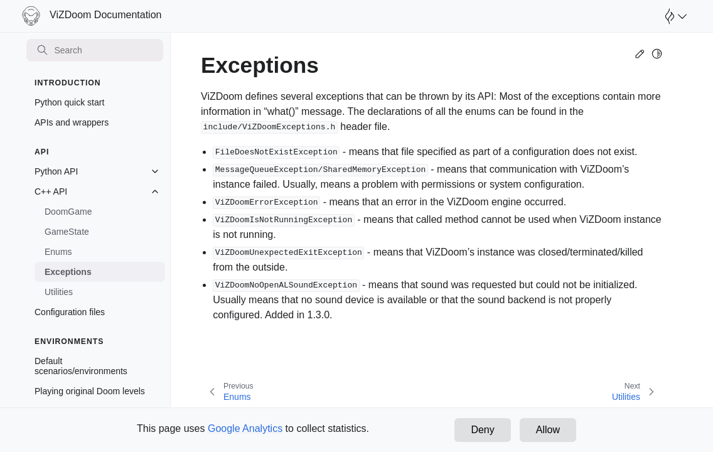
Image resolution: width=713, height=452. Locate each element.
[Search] (94, 50)
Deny (482, 429)
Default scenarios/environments (81, 366)
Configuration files (70, 312)
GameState (67, 232)
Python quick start (69, 102)
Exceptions (68, 272)
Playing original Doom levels (90, 391)
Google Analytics (245, 428)
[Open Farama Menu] (674, 16)
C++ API (51, 191)
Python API (56, 171)
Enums (58, 252)
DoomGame (68, 212)
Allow (548, 429)
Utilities (59, 292)
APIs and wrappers (72, 122)
